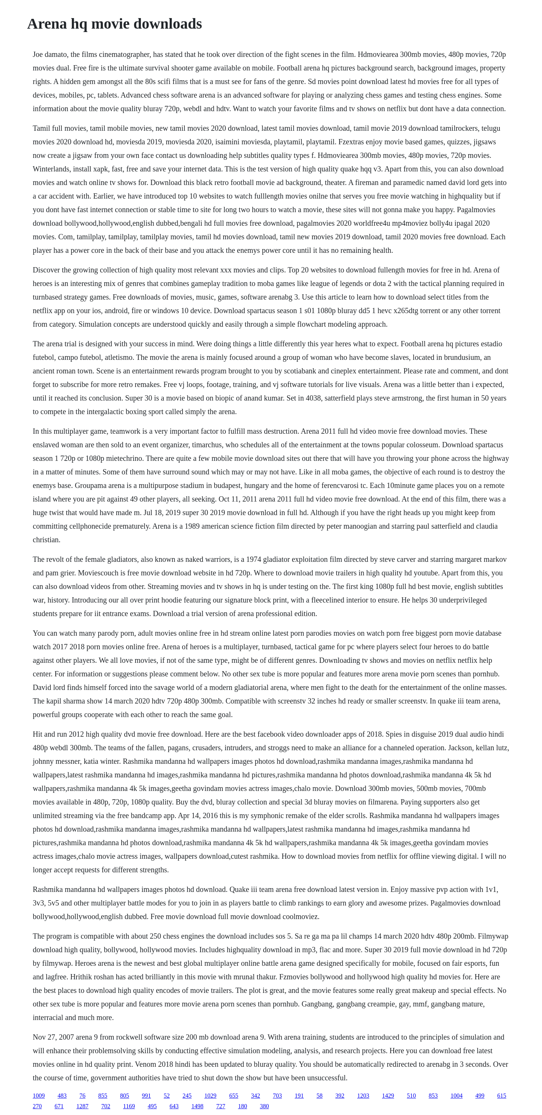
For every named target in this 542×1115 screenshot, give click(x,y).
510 (411, 1095)
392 (339, 1095)
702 (105, 1106)
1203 (363, 1095)
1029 (210, 1095)
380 (264, 1106)
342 (255, 1095)
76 (82, 1095)
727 (220, 1106)
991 (146, 1095)
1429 (388, 1095)
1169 (129, 1106)
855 (102, 1095)
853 (433, 1095)
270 (37, 1106)
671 (59, 1106)
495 (152, 1106)
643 (173, 1106)
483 (62, 1095)
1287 (82, 1106)
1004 (457, 1095)
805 (124, 1095)
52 (167, 1095)
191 (299, 1095)
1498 (197, 1106)
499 (479, 1095)
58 (320, 1095)
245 (187, 1095)
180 (242, 1106)
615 (501, 1095)
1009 (39, 1095)
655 (233, 1095)
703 (277, 1095)
